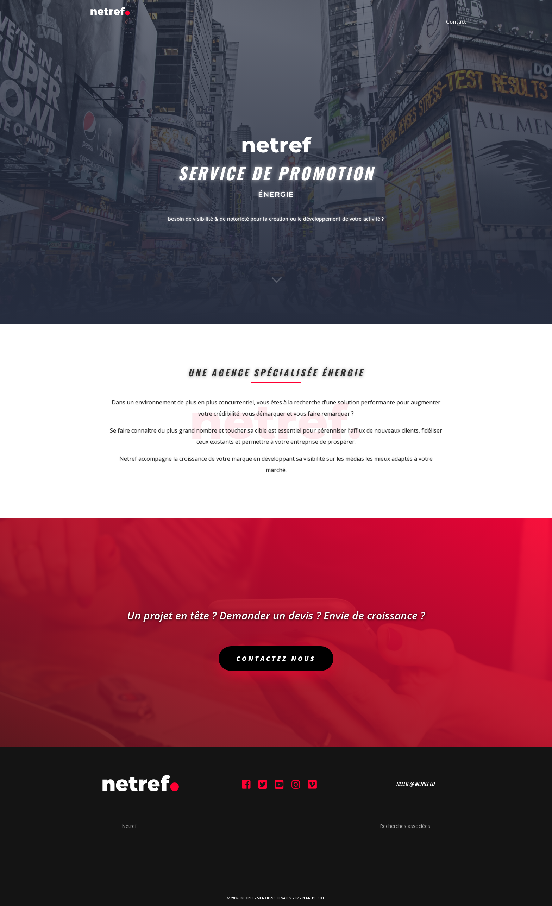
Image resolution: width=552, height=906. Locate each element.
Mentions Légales (274, 897)
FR (297, 897)
